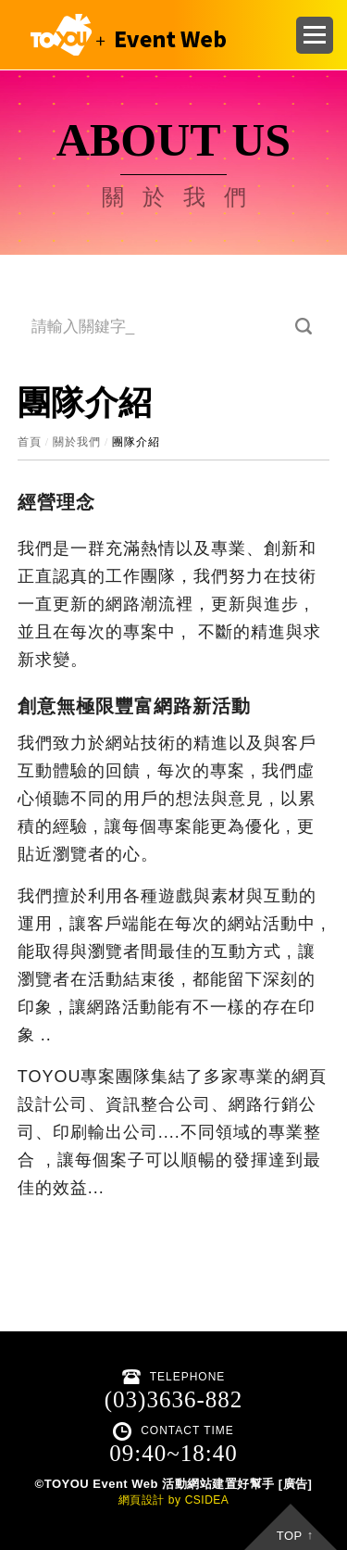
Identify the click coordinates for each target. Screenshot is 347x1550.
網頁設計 (141, 1499)
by (174, 1499)
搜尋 (304, 326)
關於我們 (77, 441)
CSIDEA (207, 1499)
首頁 (30, 441)
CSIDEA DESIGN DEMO (124, 35)
